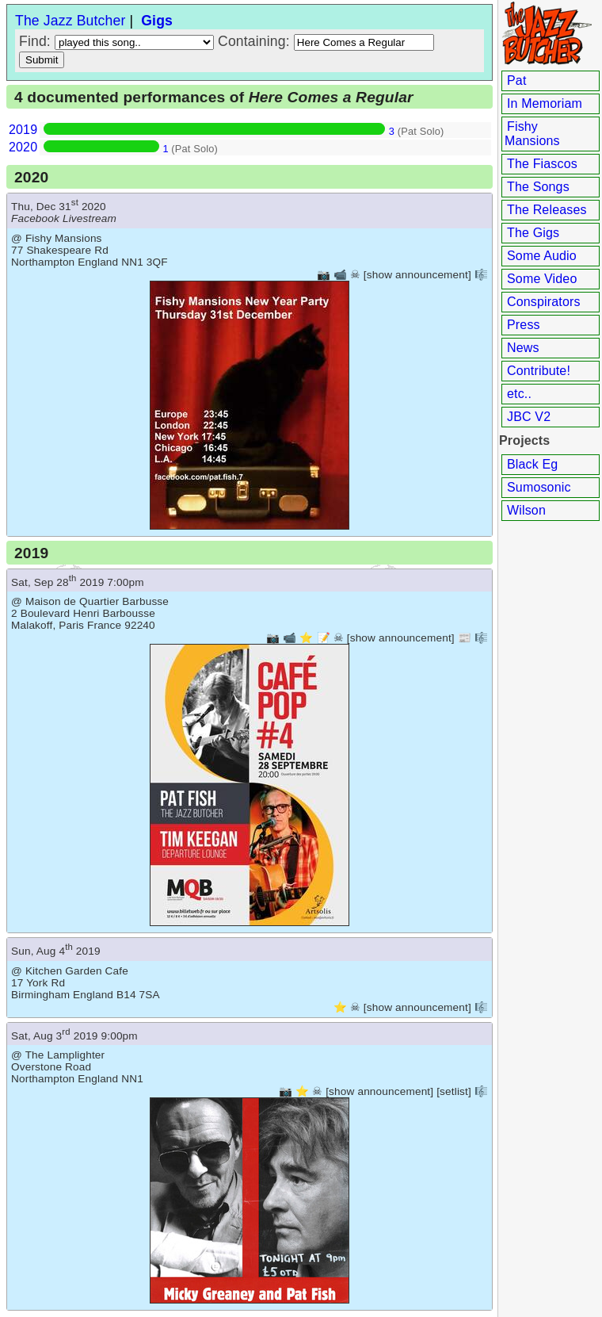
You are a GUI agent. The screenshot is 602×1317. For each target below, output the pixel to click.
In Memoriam (544, 103)
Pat (517, 80)
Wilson (526, 510)
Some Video (542, 278)
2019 (23, 129)
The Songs (538, 186)
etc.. (519, 393)
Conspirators (544, 301)
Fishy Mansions (532, 133)
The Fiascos (542, 163)
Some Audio (542, 255)
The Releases (547, 209)
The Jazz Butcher (70, 21)
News (523, 347)
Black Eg (532, 464)
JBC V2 (529, 416)
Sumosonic (539, 487)
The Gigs (533, 232)
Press (523, 324)
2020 (23, 147)
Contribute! (538, 370)
